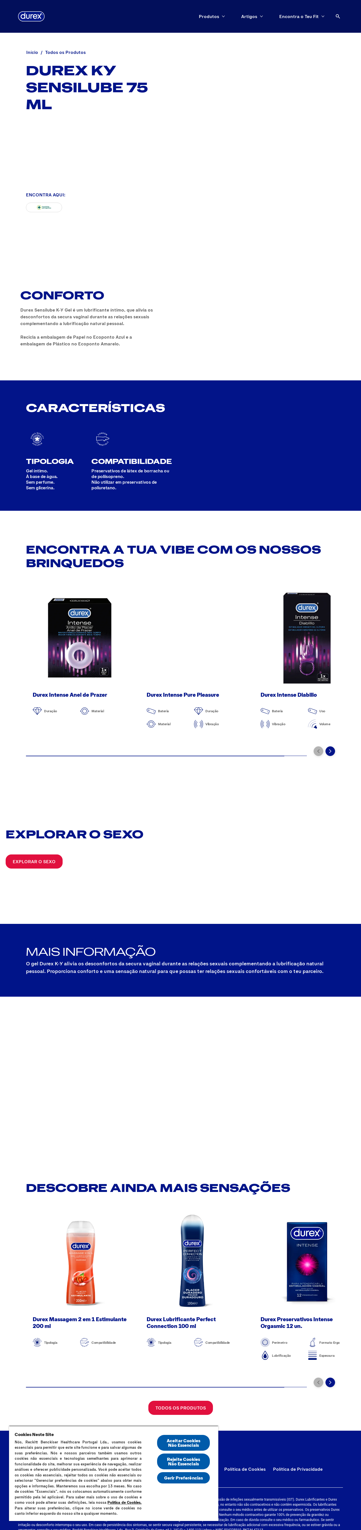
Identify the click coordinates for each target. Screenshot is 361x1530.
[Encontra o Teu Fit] (299, 16)
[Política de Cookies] (245, 1469)
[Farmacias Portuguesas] (44, 207)
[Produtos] (209, 16)
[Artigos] (249, 16)
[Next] (330, 751)
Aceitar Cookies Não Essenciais (183, 1443)
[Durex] (31, 16)
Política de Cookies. (124, 1502)
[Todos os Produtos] (180, 1408)
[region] (113, 1473)
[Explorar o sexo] (34, 861)
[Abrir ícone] (338, 16)
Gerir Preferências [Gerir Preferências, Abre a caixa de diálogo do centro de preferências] (183, 1477)
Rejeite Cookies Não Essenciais (183, 1461)
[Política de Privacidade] (298, 1469)
